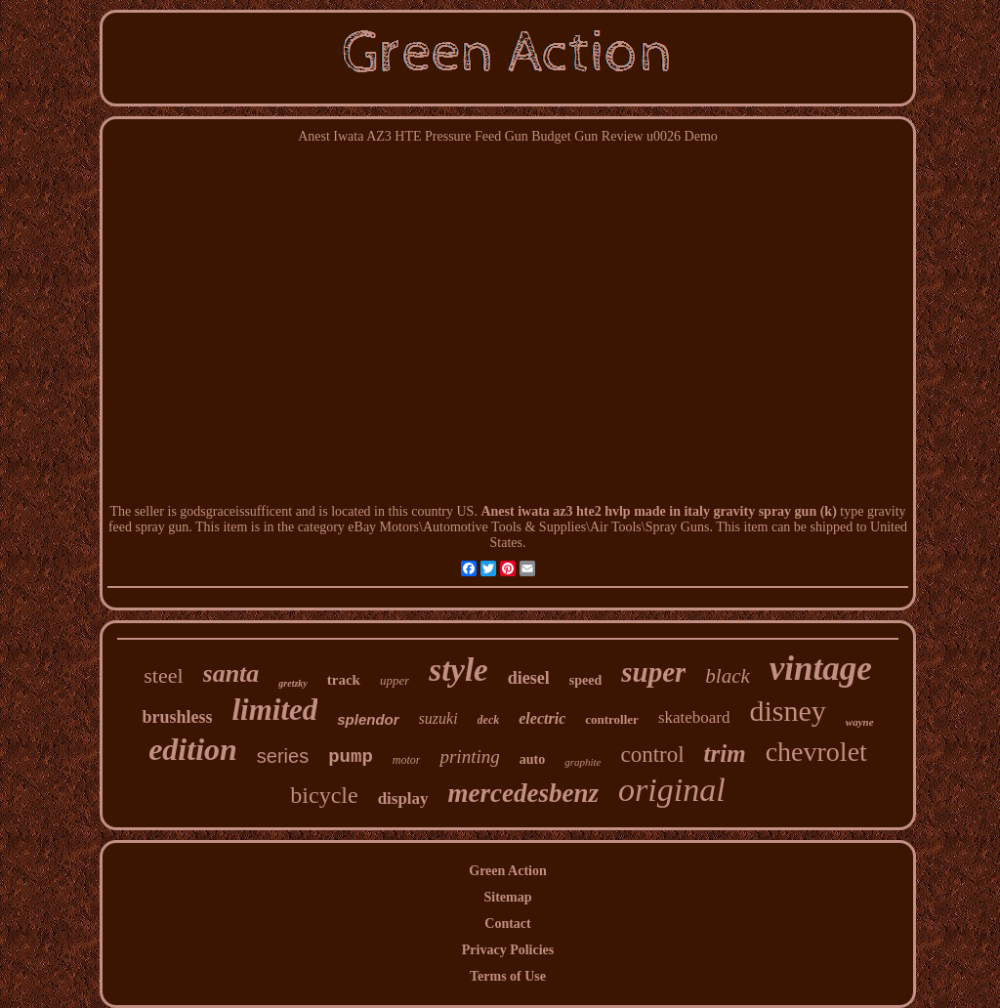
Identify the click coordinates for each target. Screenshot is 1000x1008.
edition (192, 749)
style (458, 670)
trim (725, 753)
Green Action (507, 870)
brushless (177, 717)
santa (231, 673)
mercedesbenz (523, 793)
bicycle (323, 795)
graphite (582, 762)
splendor (367, 719)
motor (407, 760)
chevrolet (816, 751)
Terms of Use (508, 976)
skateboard (694, 717)
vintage (821, 669)
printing (469, 756)
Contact (507, 923)
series (283, 756)
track (343, 680)
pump (350, 757)
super (653, 672)
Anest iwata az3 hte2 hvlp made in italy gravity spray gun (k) (658, 511)
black (727, 676)
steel (163, 675)
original (672, 790)
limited (274, 710)
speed (585, 680)
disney (788, 710)
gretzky (292, 683)
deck (489, 720)
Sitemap (508, 897)
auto (532, 759)
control (652, 754)
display (403, 798)
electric (542, 718)
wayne (860, 722)
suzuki (438, 718)
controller (612, 719)
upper (394, 680)
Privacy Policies (508, 950)
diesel (529, 678)
